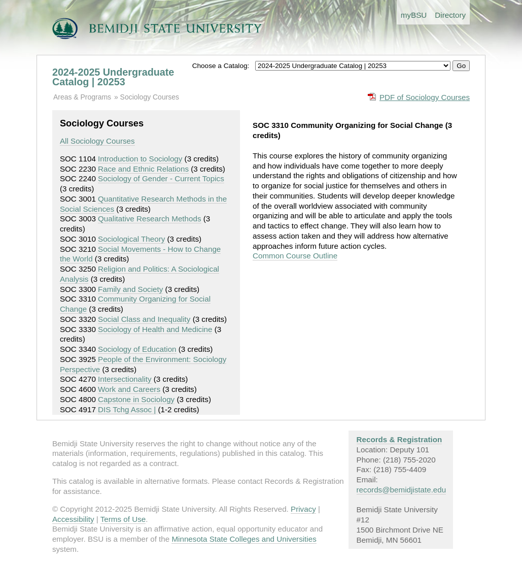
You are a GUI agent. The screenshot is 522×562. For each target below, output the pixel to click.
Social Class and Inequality (144, 319)
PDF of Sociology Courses (424, 97)
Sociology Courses (149, 97)
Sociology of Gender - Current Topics (161, 178)
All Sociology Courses (97, 141)
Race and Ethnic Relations (143, 168)
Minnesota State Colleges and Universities (243, 539)
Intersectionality (125, 379)
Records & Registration (399, 439)
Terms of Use (123, 519)
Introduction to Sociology (140, 158)
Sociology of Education (137, 349)
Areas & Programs (82, 97)
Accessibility (73, 519)
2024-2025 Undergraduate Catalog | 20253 (113, 77)
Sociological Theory (131, 239)
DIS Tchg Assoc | (127, 409)
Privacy (303, 509)
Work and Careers (129, 389)
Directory (450, 15)
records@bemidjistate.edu (401, 489)
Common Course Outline (295, 255)
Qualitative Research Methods (149, 218)
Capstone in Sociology (136, 399)
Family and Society (130, 289)
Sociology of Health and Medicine (155, 329)
